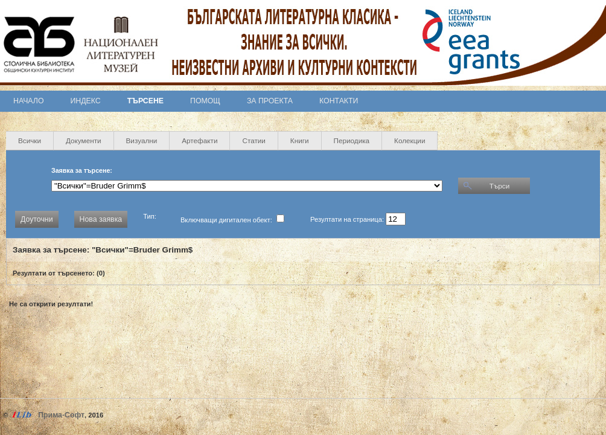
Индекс (86, 101)
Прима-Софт (61, 415)
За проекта (270, 101)
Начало (28, 101)
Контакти (338, 101)
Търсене (145, 101)
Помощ (205, 101)
